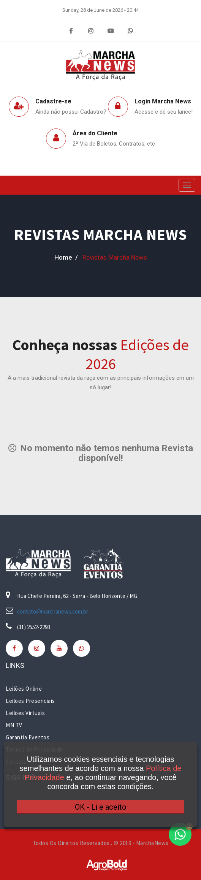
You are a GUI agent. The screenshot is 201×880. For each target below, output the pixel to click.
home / (66, 257)
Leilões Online (24, 688)
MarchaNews (152, 843)
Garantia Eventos (27, 737)
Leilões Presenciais (30, 700)
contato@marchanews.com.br (52, 611)
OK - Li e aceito (101, 807)
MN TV (14, 725)
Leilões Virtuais (25, 713)
